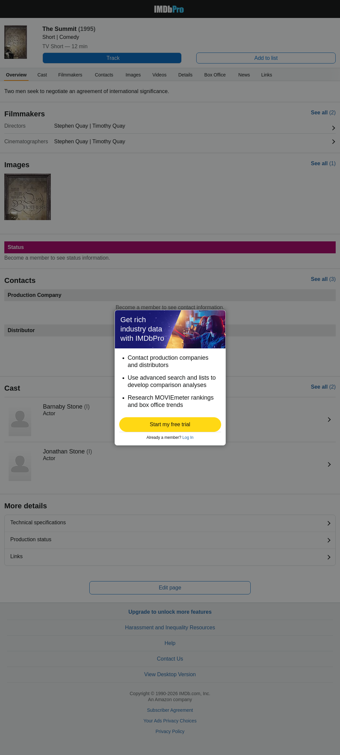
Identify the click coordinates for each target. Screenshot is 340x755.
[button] (170, 425)
